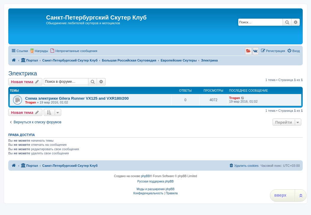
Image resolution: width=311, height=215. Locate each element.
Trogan (30, 102)
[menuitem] (73, 50)
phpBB (145, 176)
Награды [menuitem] (41, 51)
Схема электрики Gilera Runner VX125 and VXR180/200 (77, 98)
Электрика (22, 73)
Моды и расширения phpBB (155, 189)
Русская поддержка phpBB (155, 181)
